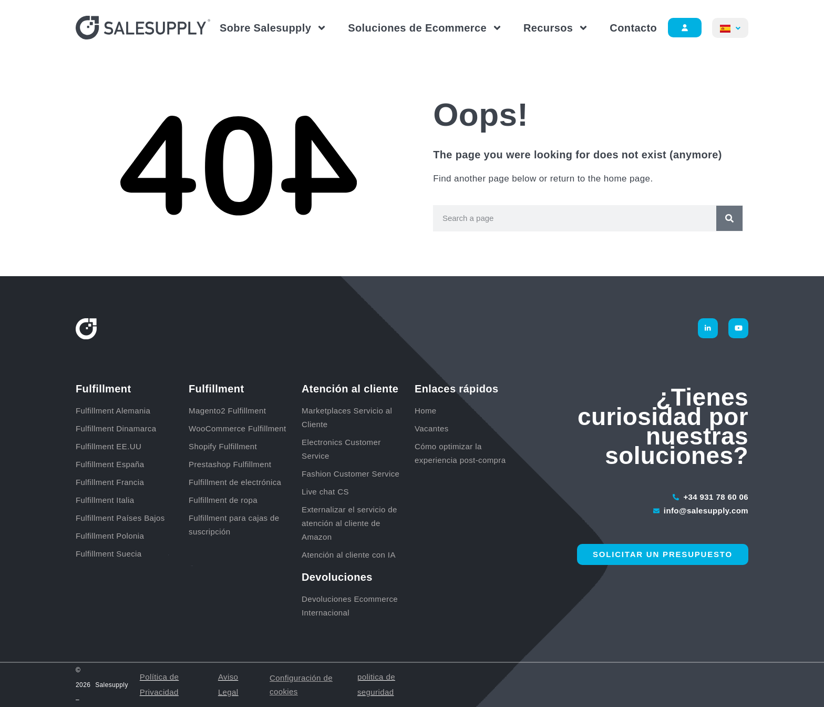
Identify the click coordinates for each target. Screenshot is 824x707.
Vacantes (432, 428)
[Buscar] (729, 218)
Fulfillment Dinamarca (117, 428)
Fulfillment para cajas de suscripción (234, 524)
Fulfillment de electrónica (235, 482)
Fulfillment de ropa (223, 500)
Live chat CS (325, 491)
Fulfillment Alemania (114, 410)
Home (426, 410)
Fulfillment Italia (106, 500)
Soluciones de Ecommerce (425, 27)
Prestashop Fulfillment (230, 464)
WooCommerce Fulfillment (237, 428)
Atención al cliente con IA (349, 554)
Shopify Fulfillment (223, 446)
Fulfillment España (111, 464)
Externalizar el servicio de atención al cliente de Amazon (349, 523)
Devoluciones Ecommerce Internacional (350, 605)
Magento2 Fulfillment (227, 410)
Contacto (633, 28)
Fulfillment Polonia (111, 535)
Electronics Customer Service (341, 449)
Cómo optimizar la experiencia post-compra (460, 453)
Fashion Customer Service (350, 473)
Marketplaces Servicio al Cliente (347, 417)
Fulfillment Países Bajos (121, 517)
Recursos (556, 27)
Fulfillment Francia (111, 482)
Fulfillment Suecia (109, 553)
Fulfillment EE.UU (108, 446)
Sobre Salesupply (273, 27)
